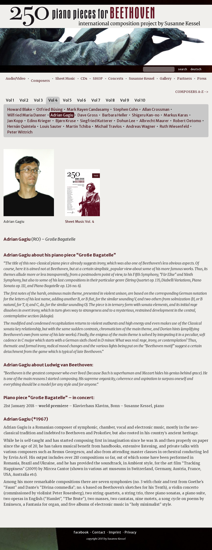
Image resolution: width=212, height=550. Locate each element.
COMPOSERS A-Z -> (191, 92)
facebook (81, 532)
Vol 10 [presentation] (140, 100)
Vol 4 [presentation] (52, 100)
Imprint (115, 532)
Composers (40, 81)
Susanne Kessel (141, 78)
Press (201, 78)
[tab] (10, 101)
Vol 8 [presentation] (110, 100)
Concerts (115, 78)
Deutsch (196, 69)
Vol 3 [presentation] (38, 100)
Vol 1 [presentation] (10, 100)
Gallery (165, 78)
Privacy (130, 532)
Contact (98, 532)
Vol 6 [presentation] (81, 100)
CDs (84, 78)
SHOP (98, 78)
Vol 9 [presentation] (124, 100)
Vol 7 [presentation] (95, 100)
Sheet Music (65, 78)
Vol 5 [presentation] (67, 100)
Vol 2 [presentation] (24, 100)
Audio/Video (15, 78)
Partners (184, 78)
